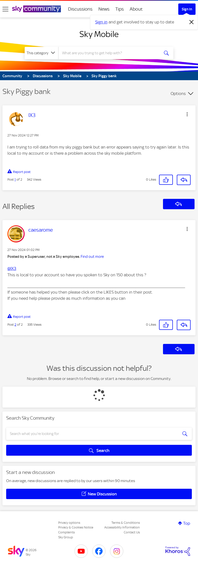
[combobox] (110, 53)
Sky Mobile (99, 34)
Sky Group (65, 537)
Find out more (92, 256)
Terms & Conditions (125, 523)
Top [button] (186, 523)
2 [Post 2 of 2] (15, 324)
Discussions (80, 9)
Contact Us (132, 532)
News (103, 9)
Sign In (187, 9)
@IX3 (11, 268)
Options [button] (178, 93)
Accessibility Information (122, 527)
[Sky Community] (36, 9)
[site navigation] (5, 9)
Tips (119, 9)
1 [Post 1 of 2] (15, 179)
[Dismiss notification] (192, 22)
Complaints (66, 532)
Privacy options (69, 523)
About (136, 9)
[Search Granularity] (41, 53)
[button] (187, 114)
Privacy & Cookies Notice (75, 527)
